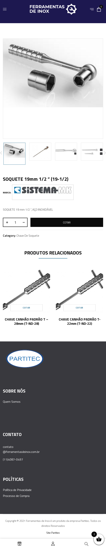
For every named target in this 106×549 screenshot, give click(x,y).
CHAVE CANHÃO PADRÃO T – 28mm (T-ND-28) (26, 321)
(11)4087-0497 (13, 459)
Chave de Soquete (27, 235)
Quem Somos (11, 401)
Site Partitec (53, 533)
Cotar (67, 222)
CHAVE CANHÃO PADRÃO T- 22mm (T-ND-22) (79, 321)
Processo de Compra (16, 495)
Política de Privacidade (17, 490)
